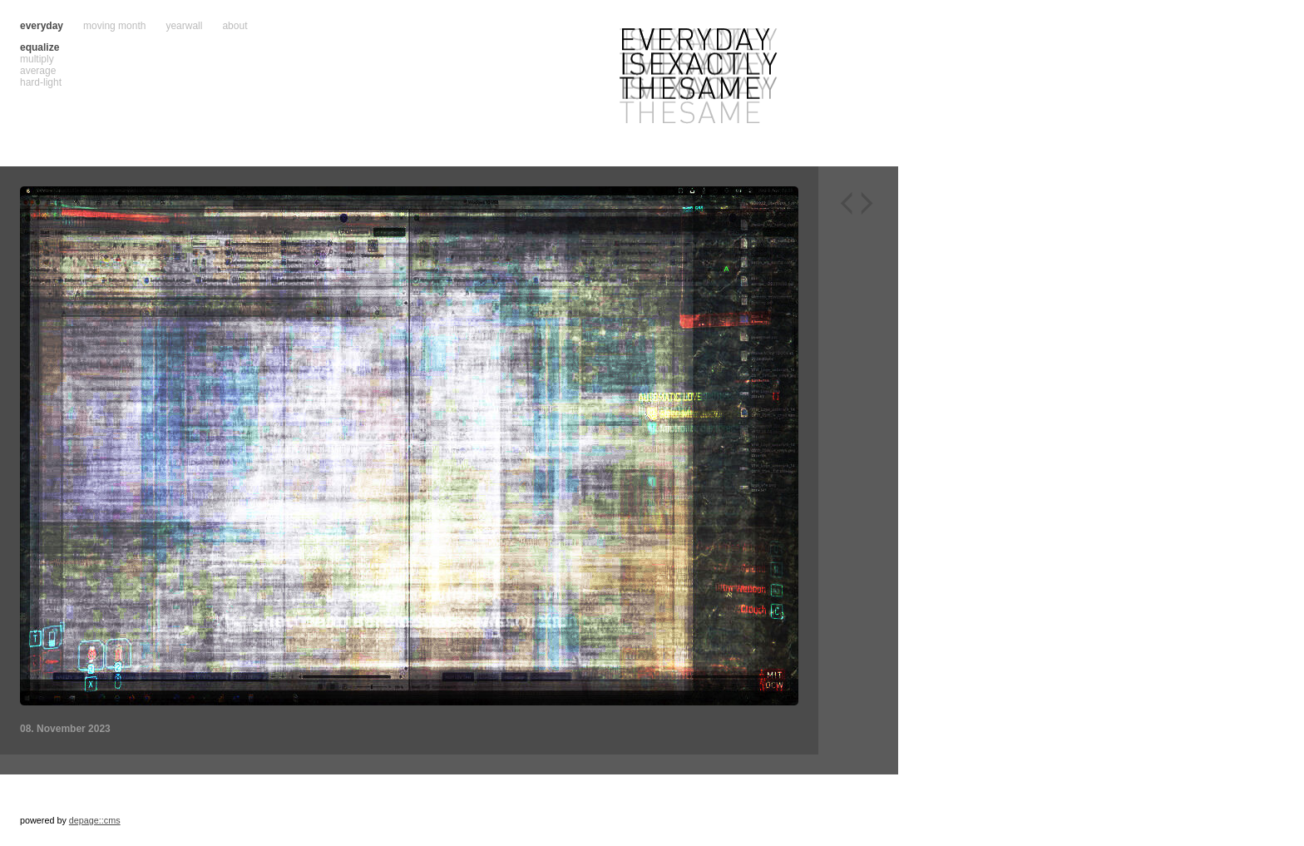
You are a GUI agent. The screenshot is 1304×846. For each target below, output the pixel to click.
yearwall (183, 26)
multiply (37, 59)
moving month (114, 26)
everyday (41, 26)
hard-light (41, 82)
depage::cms (95, 820)
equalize (39, 47)
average (38, 71)
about (234, 26)
